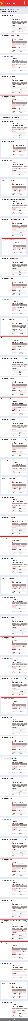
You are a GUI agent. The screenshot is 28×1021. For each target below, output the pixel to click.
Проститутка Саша (7, 860)
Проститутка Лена (7, 56)
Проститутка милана (8, 597)
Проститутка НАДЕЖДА (9, 758)
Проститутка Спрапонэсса (9, 517)
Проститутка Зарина (7, 617)
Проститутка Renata (7, 378)
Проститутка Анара (8, 699)
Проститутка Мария (7, 399)
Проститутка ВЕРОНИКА (9, 839)
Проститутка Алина (7, 497)
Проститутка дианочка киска (10, 943)
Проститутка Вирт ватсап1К (10, 258)
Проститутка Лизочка (8, 97)
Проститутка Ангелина (8, 338)
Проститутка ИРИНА (7, 880)
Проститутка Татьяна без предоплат (13, 219)
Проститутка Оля (6, 963)
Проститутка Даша (7, 900)
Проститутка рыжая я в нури (10, 36)
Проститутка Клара (8, 578)
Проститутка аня (6, 819)
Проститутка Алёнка (8, 180)
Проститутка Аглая (7, 279)
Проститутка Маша (7, 738)
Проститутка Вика (7, 299)
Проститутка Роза (7, 558)
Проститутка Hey (6, 717)
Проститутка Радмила (9, 478)
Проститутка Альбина (8, 419)
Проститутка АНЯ (8, 240)
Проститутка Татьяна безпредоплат (13, 199)
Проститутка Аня (6, 160)
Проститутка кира (7, 15)
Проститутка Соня (7, 121)
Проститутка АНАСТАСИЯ (9, 678)
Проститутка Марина (8, 76)
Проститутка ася (7, 460)
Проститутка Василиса (8, 439)
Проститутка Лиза (7, 658)
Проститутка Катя (7, 538)
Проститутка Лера (8, 141)
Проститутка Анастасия (9, 358)
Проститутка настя (8, 319)
